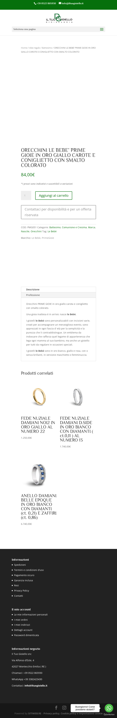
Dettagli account (23, 630)
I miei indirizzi (22, 624)
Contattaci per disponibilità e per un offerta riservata (58, 212)
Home (24, 47)
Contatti (18, 595)
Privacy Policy (21, 590)
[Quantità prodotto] (26, 195)
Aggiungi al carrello (53, 195)
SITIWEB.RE (34, 713)
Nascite (25, 231)
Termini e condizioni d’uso (29, 570)
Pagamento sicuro (24, 575)
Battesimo (47, 47)
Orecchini (36, 231)
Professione (33, 295)
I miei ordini (21, 619)
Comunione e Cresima (74, 227)
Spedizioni (20, 564)
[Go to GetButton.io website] (109, 714)
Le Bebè (52, 231)
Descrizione (32, 289)
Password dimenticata (26, 635)
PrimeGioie (48, 237)
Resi (16, 585)
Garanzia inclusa (23, 580)
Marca (91, 227)
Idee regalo (34, 47)
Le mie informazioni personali (31, 614)
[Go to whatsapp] (109, 708)
